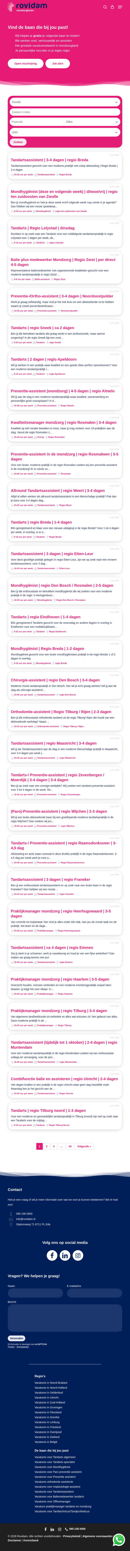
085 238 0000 (24, 1213)
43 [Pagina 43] (70, 1146)
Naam (35, 1291)
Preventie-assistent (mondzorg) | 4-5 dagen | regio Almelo (63, 391)
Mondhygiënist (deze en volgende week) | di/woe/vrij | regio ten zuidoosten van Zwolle (64, 194)
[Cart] (112, 7)
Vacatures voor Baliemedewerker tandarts (59, 1496)
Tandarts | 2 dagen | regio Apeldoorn (44, 359)
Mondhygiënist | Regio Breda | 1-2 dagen (47, 649)
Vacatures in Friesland (48, 1427)
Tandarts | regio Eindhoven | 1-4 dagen (45, 617)
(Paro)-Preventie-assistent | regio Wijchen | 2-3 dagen (59, 811)
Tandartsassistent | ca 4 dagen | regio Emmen (52, 947)
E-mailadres (94, 1291)
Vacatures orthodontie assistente (54, 1481)
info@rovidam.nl (25, 1219)
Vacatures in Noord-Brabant (51, 1382)
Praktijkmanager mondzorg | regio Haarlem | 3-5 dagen (60, 979)
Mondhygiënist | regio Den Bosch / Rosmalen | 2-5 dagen (62, 585)
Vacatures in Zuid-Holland (50, 1402)
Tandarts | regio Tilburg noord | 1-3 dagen (48, 1110)
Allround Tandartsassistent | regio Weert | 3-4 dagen (58, 490)
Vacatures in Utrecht (47, 1397)
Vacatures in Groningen (48, 1407)
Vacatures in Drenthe (47, 1417)
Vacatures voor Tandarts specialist (55, 1462)
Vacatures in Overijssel (48, 1432)
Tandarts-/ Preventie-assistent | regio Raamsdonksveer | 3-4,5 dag (63, 845)
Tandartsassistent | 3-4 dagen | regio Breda (49, 160)
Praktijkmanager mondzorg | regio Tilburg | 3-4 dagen (59, 1011)
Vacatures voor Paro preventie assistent (58, 1471)
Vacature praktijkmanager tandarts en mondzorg (63, 1506)
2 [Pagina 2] (47, 1146)
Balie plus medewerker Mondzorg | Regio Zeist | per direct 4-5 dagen (63, 262)
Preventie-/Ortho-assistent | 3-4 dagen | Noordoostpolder (62, 296)
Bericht (65, 1316)
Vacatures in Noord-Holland (51, 1387)
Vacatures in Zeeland (47, 1437)
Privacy (11, 1347)
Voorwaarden (23, 1347)
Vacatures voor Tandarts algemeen (55, 1457)
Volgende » (84, 1146)
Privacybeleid (71, 1536)
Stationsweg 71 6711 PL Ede (33, 1224)
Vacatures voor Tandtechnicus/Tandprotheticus (62, 1511)
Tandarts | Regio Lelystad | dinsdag (43, 228)
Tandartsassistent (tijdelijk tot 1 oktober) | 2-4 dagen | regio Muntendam (64, 1044)
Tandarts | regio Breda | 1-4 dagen (41, 522)
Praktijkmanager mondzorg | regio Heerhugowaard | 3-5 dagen (61, 913)
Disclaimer (14, 1540)
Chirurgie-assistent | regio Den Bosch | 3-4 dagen (55, 680)
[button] (120, 7)
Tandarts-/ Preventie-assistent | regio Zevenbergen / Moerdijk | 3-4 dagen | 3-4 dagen (57, 777)
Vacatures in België (46, 1441)
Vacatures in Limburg (47, 1422)
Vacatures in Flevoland (48, 1412)
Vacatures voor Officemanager (53, 1501)
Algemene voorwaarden (97, 1536)
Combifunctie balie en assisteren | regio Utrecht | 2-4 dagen (64, 1079)
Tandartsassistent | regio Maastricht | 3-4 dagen (54, 743)
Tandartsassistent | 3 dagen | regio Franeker (50, 879)
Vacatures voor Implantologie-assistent (57, 1486)
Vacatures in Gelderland (49, 1392)
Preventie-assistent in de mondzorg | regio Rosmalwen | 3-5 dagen (64, 456)
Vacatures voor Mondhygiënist (52, 1466)
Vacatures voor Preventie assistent (55, 1476)
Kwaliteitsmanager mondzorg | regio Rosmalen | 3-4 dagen (64, 422)
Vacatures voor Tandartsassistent (54, 1491)
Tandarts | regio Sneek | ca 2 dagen (42, 328)
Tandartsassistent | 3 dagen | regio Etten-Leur (52, 554)
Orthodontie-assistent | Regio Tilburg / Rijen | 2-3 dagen (61, 712)
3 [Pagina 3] (54, 1146)
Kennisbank (30, 1540)
